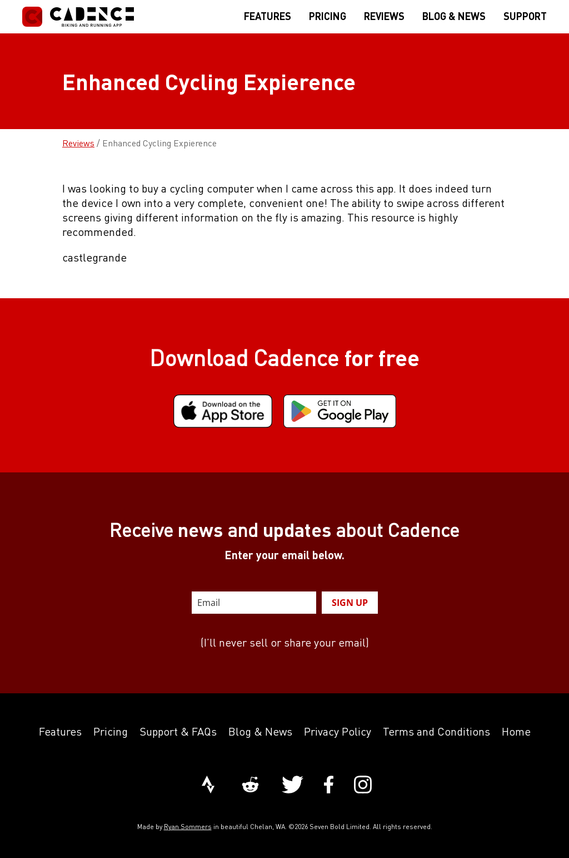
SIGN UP (350, 602)
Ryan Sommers (188, 826)
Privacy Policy (337, 731)
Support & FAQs (178, 731)
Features (60, 731)
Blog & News (260, 731)
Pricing (110, 731)
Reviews (78, 143)
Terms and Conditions (436, 731)
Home (516, 731)
